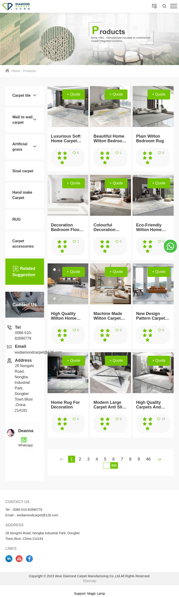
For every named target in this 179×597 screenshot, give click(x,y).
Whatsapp (25, 442)
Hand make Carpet (22, 195)
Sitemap (89, 581)
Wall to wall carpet (22, 119)
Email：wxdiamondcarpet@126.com (31, 515)
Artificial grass (19, 146)
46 (148, 459)
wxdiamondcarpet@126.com (38, 352)
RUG (16, 219)
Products (29, 71)
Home (15, 71)
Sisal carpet (22, 171)
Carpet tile (21, 95)
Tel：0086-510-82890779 (23, 509)
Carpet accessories (23, 243)
